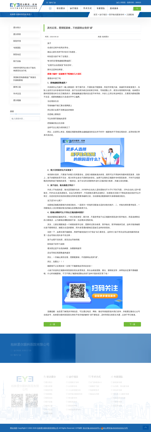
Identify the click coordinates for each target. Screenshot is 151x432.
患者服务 (114, 8)
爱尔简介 (17, 27)
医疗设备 (17, 61)
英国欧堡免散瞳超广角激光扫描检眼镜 (24, 78)
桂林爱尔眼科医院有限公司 (47, 428)
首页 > (96, 15)
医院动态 (17, 54)
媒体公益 (17, 87)
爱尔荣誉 (17, 34)
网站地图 (13, 428)
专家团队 (101, 8)
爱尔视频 (17, 100)
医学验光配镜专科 (116, 15)
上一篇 (52, 324)
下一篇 (132, 324)
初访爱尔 (61, 8)
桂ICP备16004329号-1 (92, 428)
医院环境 (17, 41)
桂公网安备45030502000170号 (114, 428)
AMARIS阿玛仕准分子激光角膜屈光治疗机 (24, 69)
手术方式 (87, 8)
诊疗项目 (74, 8)
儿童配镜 (130, 15)
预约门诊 (51, 3)
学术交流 (17, 93)
